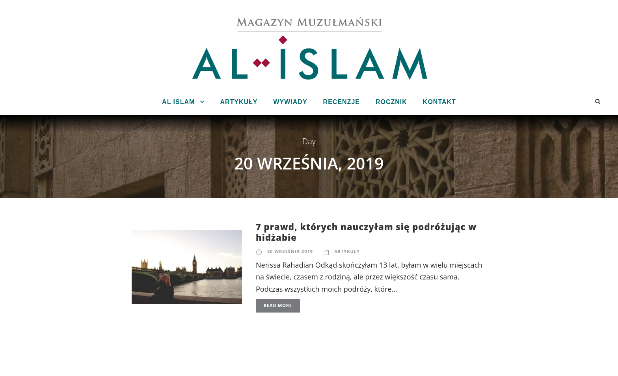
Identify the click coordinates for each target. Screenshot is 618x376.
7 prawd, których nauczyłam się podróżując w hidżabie (366, 232)
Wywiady (290, 102)
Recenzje (341, 102)
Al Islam (178, 102)
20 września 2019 (290, 251)
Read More (278, 305)
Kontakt (439, 102)
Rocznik (391, 102)
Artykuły (238, 102)
